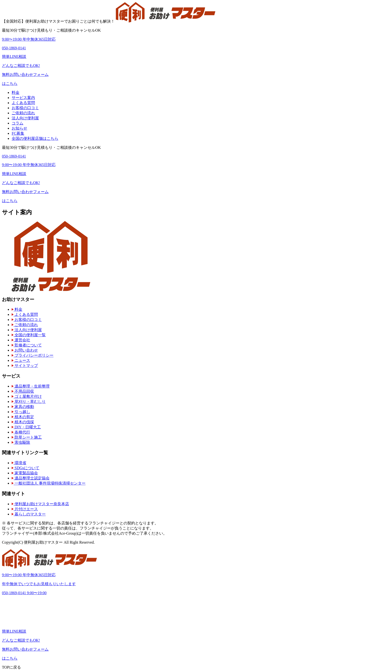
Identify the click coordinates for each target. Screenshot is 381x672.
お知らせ (19, 128)
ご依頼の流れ (23, 113)
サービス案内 (23, 98)
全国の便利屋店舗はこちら (35, 138)
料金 (15, 92)
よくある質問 (23, 103)
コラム (17, 123)
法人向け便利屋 (25, 118)
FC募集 (18, 133)
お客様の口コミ (25, 108)
